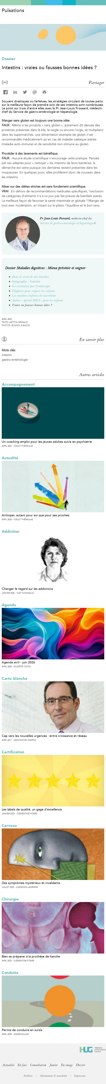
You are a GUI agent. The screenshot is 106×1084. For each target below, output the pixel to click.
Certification (13, 752)
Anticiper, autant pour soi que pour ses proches (35, 515)
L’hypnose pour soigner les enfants (33, 291)
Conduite (10, 972)
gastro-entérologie (15, 360)
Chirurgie (10, 899)
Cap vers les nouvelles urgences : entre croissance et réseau (44, 735)
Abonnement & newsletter (53, 1076)
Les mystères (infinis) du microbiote (34, 295)
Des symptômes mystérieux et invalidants (31, 883)
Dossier (8, 58)
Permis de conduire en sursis (22, 1030)
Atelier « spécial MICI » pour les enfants (37, 300)
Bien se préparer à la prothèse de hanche (31, 956)
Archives (28, 1076)
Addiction (10, 531)
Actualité (10, 458)
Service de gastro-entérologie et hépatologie (68, 223)
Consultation (38, 1065)
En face (22, 1065)
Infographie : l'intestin (26, 281)
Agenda (9, 605)
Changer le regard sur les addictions (27, 588)
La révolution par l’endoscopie (31, 286)
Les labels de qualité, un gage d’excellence (32, 809)
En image (67, 1065)
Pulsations (13, 10)
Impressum (79, 1076)
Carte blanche (14, 678)
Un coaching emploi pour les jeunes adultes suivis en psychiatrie (47, 441)
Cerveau (9, 825)
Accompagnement (18, 384)
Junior (54, 1065)
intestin (7, 355)
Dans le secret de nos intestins (30, 277)
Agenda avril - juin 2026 (18, 662)
